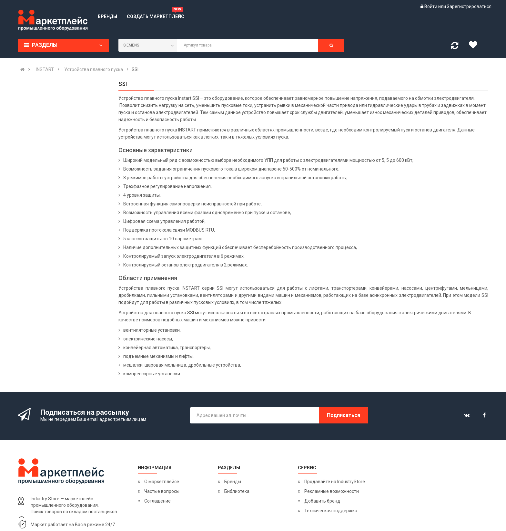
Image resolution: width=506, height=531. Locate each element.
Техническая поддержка (330, 510)
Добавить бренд (322, 501)
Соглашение (157, 501)
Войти (431, 6)
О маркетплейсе (161, 481)
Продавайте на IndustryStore (334, 481)
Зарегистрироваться (469, 6)
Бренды (232, 481)
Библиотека (236, 491)
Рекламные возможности (331, 491)
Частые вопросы (161, 491)
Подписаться (343, 415)
